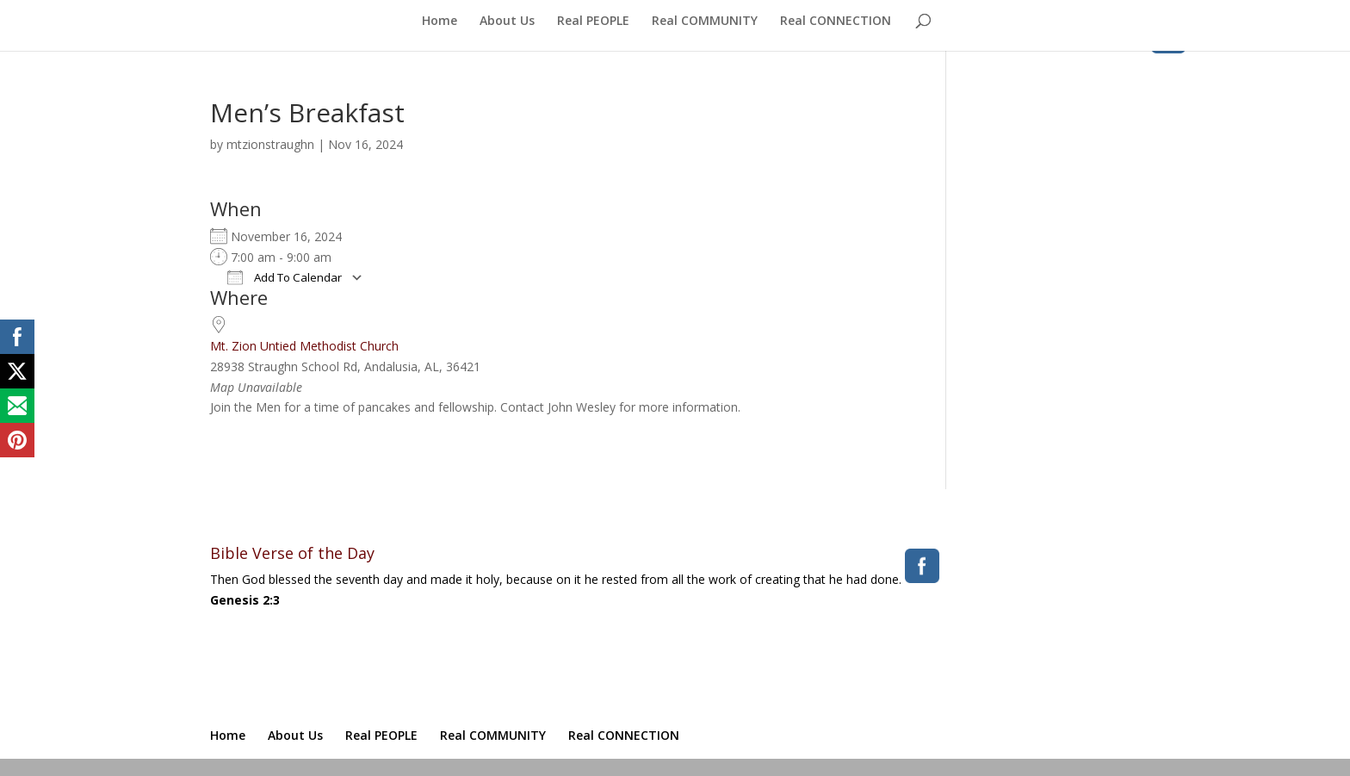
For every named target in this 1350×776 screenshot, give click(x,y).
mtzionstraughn (270, 144)
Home (439, 21)
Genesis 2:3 (245, 600)
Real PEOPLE (593, 21)
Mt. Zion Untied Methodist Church (304, 346)
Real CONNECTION (835, 21)
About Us (507, 21)
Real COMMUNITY (705, 21)
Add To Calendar (284, 277)
